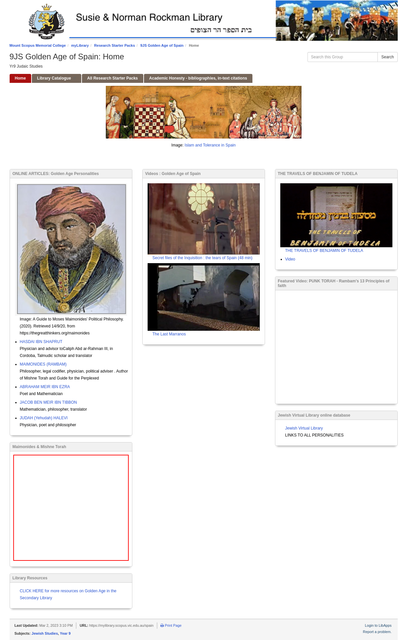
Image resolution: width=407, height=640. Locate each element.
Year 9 (65, 633)
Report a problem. (377, 632)
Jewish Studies (45, 633)
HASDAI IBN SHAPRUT (41, 341)
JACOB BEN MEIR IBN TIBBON (48, 402)
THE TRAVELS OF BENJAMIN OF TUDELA (324, 250)
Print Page (171, 625)
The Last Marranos (169, 334)
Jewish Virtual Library (304, 428)
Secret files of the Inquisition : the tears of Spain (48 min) (203, 258)
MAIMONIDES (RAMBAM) (43, 364)
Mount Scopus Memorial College (38, 45)
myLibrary (80, 45)
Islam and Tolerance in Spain (210, 145)
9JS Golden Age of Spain (161, 45)
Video (290, 259)
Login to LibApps (378, 625)
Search (387, 57)
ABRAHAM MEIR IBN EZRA (45, 386)
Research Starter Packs (114, 45)
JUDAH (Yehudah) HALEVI (44, 418)
